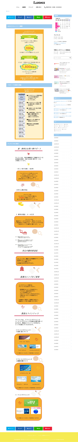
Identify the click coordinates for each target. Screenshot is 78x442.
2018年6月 (56, 349)
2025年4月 (56, 162)
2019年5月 (56, 318)
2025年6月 (56, 159)
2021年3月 (56, 265)
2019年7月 (56, 312)
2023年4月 (56, 218)
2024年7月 (56, 184)
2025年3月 (56, 165)
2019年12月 (56, 299)
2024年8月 (56, 181)
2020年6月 (56, 284)
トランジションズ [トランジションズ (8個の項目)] (58, 129)
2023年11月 (56, 203)
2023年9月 (56, 206)
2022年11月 (56, 231)
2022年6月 (56, 237)
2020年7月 (56, 281)
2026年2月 (56, 140)
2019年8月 (56, 309)
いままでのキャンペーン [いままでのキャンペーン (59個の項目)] (59, 124)
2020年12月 (56, 271)
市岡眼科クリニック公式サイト (60, 43)
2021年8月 (56, 249)
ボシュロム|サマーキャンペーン (60, 101)
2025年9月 (56, 150)
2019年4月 (56, 321)
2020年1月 (56, 296)
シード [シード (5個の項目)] (56, 127)
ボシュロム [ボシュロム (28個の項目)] (64, 129)
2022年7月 (56, 234)
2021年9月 (56, 246)
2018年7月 (56, 346)
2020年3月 (56, 293)
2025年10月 (56, 147)
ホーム (18, 7)
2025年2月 (56, 168)
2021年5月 (56, 259)
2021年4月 (56, 262)
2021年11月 (56, 243)
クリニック (31, 7)
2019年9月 (56, 306)
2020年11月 (56, 274)
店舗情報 (24, 7)
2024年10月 (56, 178)
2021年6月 (56, 256)
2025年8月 (56, 153)
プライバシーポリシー (32, 435)
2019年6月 (56, 315)
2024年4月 (56, 193)
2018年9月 (56, 340)
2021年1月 (56, 268)
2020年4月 (56, 290)
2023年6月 (56, 212)
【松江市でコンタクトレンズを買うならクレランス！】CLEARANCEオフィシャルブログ (38, 439)
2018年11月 (56, 334)
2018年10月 (56, 337)
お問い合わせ (38, 7)
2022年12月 (56, 228)
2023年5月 (56, 215)
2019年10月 (56, 302)
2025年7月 (56, 156)
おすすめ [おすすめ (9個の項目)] (66, 124)
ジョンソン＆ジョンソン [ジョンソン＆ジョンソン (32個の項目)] (63, 127)
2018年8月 (56, 343)
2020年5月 (56, 287)
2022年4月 (56, 240)
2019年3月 (56, 324)
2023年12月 (56, 200)
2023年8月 (56, 209)
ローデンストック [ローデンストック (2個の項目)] (58, 130)
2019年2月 (56, 327)
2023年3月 (56, 221)
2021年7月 (56, 253)
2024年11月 (56, 175)
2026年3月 (56, 137)
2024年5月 (56, 190)
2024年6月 (56, 187)
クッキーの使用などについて (44, 435)
